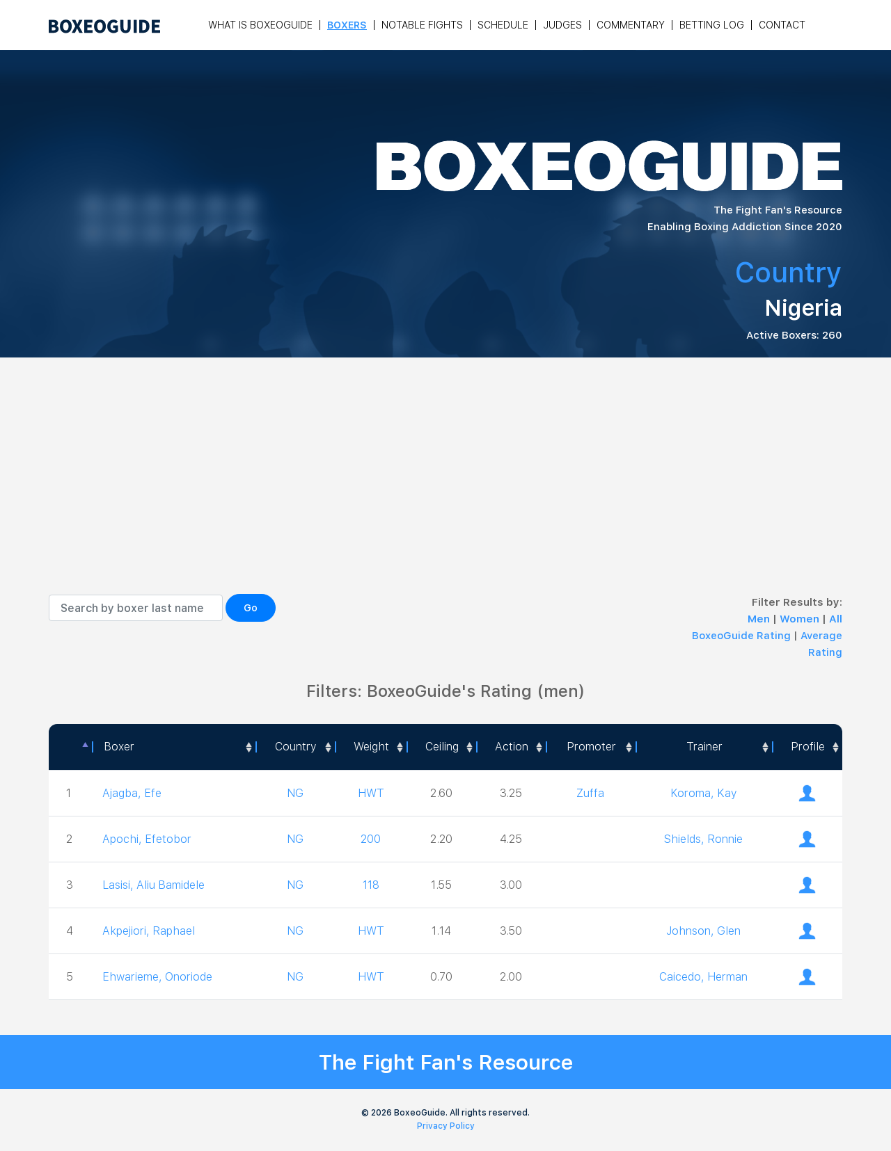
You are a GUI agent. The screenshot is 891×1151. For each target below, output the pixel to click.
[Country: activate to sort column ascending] (295, 747)
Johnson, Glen (703, 930)
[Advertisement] (445, 489)
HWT (371, 793)
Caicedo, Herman (703, 976)
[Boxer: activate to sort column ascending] (173, 747)
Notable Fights (422, 25)
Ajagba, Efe (131, 793)
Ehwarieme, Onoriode (157, 976)
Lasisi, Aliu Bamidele (153, 885)
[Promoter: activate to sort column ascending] (591, 747)
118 (371, 885)
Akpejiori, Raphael (148, 930)
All (835, 619)
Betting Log (711, 25)
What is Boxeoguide (260, 25)
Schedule (503, 25)
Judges (562, 25)
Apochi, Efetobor (146, 839)
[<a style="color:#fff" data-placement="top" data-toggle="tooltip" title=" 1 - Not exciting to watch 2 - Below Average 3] (511, 747)
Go (251, 607)
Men (760, 619)
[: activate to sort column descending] (70, 747)
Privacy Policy (446, 1126)
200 (371, 839)
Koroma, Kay (703, 793)
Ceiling (442, 746)
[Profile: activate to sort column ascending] (807, 747)
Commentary (631, 25)
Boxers (347, 25)
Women (801, 619)
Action (511, 746)
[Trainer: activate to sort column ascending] (704, 747)
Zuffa (590, 793)
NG (295, 793)
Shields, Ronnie (703, 839)
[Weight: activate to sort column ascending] (371, 747)
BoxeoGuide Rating (741, 635)
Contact (782, 25)
